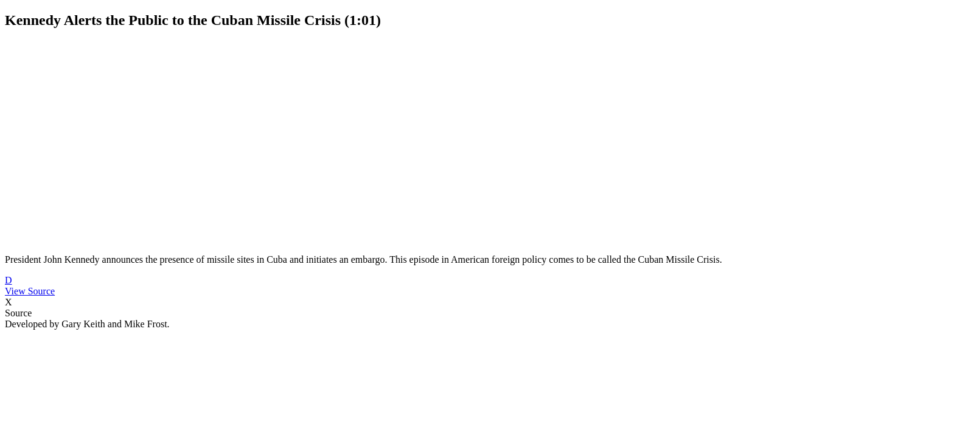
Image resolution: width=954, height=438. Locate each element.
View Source (30, 291)
